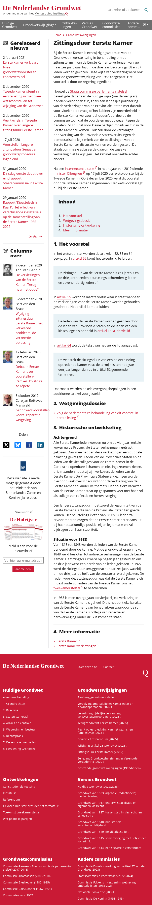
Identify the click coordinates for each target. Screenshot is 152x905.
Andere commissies (134, 25)
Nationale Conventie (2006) (96, 892)
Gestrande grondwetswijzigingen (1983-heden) (109, 768)
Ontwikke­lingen (69, 25)
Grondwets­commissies (111, 25)
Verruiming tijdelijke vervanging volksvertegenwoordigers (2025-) (99, 714)
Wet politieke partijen (17, 819)
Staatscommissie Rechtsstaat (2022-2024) (105, 876)
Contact (108, 667)
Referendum (11, 799)
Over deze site (87, 667)
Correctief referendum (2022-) (98, 739)
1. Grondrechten (14, 704)
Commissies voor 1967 (18, 895)
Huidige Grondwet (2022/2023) (98, 786)
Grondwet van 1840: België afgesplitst (103, 832)
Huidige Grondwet (9, 25)
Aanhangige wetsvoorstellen (97, 697)
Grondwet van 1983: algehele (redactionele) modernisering (107, 794)
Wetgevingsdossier (77, 220)
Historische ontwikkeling (81, 225)
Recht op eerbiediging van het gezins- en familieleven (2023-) (105, 731)
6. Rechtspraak (13, 736)
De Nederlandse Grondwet (42, 7)
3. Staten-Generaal (15, 716)
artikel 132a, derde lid (114, 331)
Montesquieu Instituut (50, 13)
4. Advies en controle (17, 723)
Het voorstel (72, 216)
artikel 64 (64, 345)
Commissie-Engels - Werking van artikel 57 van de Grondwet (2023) (111, 867)
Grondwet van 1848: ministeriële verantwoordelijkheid (99, 823)
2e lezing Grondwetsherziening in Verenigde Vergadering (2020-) (108, 760)
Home (57, 35)
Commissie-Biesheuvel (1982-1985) (26, 882)
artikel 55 (64, 297)
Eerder (33, 236)
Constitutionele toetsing (19, 786)
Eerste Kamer (67, 641)
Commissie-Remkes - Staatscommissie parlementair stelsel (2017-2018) (38, 867)
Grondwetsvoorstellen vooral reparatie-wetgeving (33, 415)
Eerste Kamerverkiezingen (76, 646)
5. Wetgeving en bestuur (19, 729)
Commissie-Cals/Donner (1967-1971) (27, 889)
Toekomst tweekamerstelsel (21, 812)
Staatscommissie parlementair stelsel (98, 91)
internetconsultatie (79, 168)
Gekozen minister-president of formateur (31, 806)
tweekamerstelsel (66, 588)
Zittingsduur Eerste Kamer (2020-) (100, 752)
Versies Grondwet (89, 25)
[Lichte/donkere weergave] (145, 24)
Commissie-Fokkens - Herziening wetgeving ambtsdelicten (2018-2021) (107, 883)
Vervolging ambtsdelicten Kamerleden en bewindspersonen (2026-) (105, 705)
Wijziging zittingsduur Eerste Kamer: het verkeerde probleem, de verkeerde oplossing (29, 328)
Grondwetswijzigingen (39, 25)
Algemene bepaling (16, 697)
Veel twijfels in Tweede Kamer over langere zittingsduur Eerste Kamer (23, 125)
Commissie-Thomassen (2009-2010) (26, 876)
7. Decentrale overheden (19, 742)
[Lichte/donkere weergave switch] (145, 24)
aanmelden (23, 569)
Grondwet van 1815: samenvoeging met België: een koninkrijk (112, 839)
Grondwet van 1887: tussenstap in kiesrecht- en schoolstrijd (110, 813)
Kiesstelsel (10, 793)
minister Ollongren (67, 173)
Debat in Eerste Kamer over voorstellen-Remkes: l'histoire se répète (29, 376)
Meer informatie (75, 230)
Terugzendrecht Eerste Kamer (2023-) (103, 723)
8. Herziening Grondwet (19, 749)
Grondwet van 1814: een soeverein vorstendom (109, 848)
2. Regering (10, 710)
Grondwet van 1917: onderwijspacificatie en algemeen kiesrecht (107, 804)
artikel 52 (79, 258)
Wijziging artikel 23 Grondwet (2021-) (102, 745)
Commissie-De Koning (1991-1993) (100, 898)
